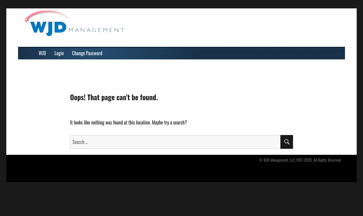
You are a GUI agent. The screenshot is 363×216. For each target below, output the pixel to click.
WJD (42, 53)
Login (59, 53)
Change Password (87, 53)
